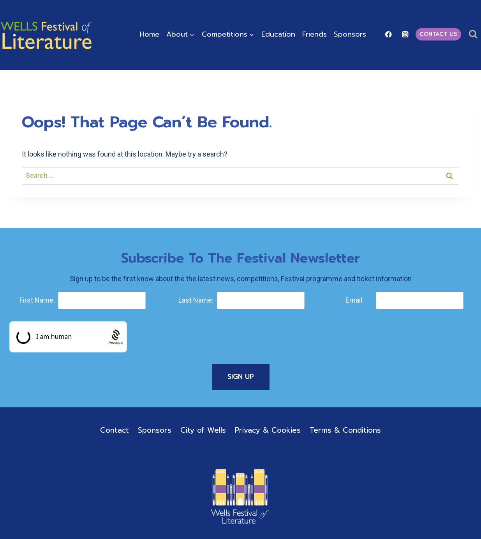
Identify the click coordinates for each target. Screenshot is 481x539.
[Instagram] (405, 34)
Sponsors (350, 34)
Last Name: (195, 300)
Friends (314, 34)
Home (149, 34)
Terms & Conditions (345, 430)
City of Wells (203, 430)
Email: (354, 300)
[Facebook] (388, 34)
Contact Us (438, 34)
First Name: (37, 300)
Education (278, 34)
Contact (114, 430)
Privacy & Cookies (268, 430)
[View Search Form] (473, 34)
